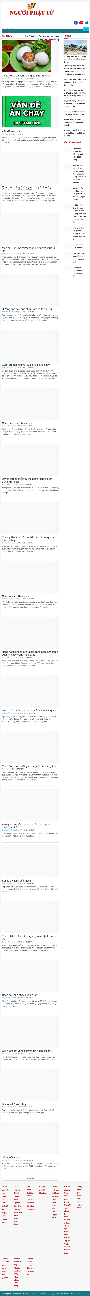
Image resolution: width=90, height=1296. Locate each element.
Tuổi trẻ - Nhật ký (17, 1191)
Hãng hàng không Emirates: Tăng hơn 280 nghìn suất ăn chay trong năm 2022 (30, 653)
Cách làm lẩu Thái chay (15, 596)
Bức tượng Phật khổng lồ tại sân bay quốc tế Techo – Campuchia (75, 82)
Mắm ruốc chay (11, 1157)
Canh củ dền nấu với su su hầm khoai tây (26, 364)
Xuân (66, 1253)
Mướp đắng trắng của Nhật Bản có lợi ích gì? (28, 710)
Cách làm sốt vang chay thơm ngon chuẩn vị (27, 1050)
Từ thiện (30, 1258)
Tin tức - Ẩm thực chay (49, 36)
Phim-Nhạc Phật (54, 1205)
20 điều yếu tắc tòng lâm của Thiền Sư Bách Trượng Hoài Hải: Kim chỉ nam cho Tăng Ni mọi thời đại (79, 213)
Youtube (35, 1294)
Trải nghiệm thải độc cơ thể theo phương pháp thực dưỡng (28, 539)
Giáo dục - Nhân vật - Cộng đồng (67, 1228)
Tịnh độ (17, 1203)
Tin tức (4, 1187)
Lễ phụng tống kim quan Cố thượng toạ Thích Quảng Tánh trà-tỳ (79, 233)
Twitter (44, 1294)
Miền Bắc (5, 1190)
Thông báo (4, 1220)
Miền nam (4, 1273)
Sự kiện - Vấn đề (30, 1194)
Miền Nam (4, 1201)
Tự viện (5, 1258)
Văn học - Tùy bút (67, 1239)
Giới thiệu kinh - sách (79, 1197)
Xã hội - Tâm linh (5, 1214)
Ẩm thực (7, 36)
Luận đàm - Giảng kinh (16, 1220)
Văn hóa (67, 1187)
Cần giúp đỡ (30, 1273)
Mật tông (17, 1206)
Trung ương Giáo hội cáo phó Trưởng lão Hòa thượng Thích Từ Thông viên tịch (75, 93)
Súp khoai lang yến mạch (16, 880)
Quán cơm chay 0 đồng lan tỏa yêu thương (26, 187)
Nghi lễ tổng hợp (42, 1191)
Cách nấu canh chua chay (17, 423)
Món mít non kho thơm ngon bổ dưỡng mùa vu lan (29, 249)
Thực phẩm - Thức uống (48, 40)
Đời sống (30, 1206)
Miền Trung (4, 1195)
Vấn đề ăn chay (11, 131)
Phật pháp (29, 1188)
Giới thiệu (17, 1294)
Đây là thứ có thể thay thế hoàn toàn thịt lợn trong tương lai (27, 480)
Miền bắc (5, 1262)
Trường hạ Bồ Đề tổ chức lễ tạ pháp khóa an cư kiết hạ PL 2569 (74, 133)
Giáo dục (30, 1199)
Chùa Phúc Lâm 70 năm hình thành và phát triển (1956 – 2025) (79, 154)
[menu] (6, 31)
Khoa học (30, 1203)
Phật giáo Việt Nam (55, 1191)
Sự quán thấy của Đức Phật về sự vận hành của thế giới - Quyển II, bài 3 (79, 193)
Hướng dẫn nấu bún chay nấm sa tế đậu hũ (27, 309)
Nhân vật (30, 1209)
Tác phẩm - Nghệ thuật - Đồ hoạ (67, 1214)
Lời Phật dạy (31, 36)
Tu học (16, 1187)
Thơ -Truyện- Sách (55, 1214)
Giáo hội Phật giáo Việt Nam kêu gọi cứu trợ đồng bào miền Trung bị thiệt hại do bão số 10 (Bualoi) (79, 174)
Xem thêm (30, 1178)
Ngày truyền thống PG (67, 1202)
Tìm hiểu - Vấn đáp (18, 1211)
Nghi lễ (42, 1187)
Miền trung (4, 1266)
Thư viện (55, 1187)
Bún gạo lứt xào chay (14, 1104)
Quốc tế (5, 1206)
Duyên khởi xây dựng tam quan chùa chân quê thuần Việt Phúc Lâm (74, 103)
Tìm (86, 29)
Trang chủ (7, 1294)
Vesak (4, 1209)
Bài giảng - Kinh (55, 1197)
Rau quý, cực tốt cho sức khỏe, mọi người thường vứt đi (26, 826)
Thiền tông (16, 1197)
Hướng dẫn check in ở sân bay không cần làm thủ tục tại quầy (74, 122)
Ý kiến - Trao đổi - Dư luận (67, 1247)
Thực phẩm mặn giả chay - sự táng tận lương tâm (28, 938)
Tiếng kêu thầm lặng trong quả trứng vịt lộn (26, 75)
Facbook (26, 1294)
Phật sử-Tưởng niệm (67, 1193)
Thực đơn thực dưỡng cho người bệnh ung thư (29, 766)
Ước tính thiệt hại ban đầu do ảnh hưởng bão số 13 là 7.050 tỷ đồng (75, 59)
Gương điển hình (30, 1266)
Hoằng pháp (79, 1188)
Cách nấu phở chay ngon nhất (19, 995)
